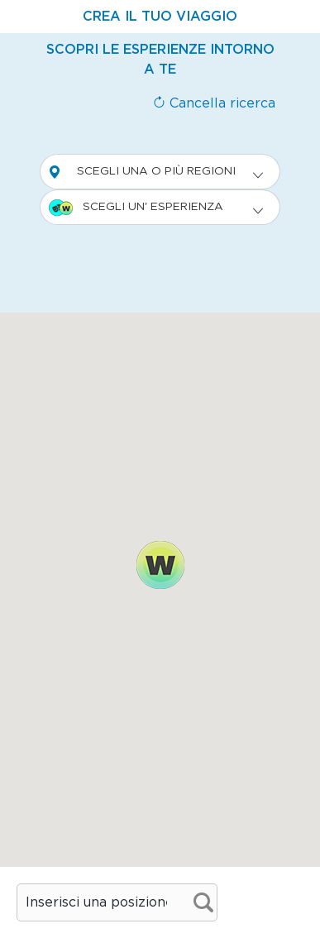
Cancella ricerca (213, 103)
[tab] (160, 16)
